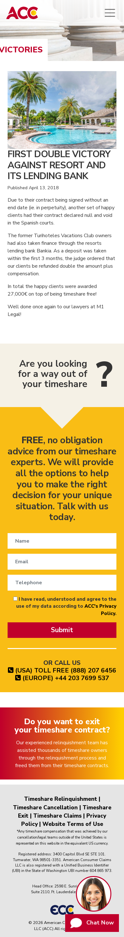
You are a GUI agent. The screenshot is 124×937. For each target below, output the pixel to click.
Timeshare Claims (57, 816)
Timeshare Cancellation (45, 807)
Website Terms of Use (72, 824)
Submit (62, 630)
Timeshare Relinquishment (60, 799)
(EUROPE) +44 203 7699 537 (62, 678)
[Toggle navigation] (110, 13)
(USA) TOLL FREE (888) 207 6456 (62, 670)
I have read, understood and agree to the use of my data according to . (64, 606)
